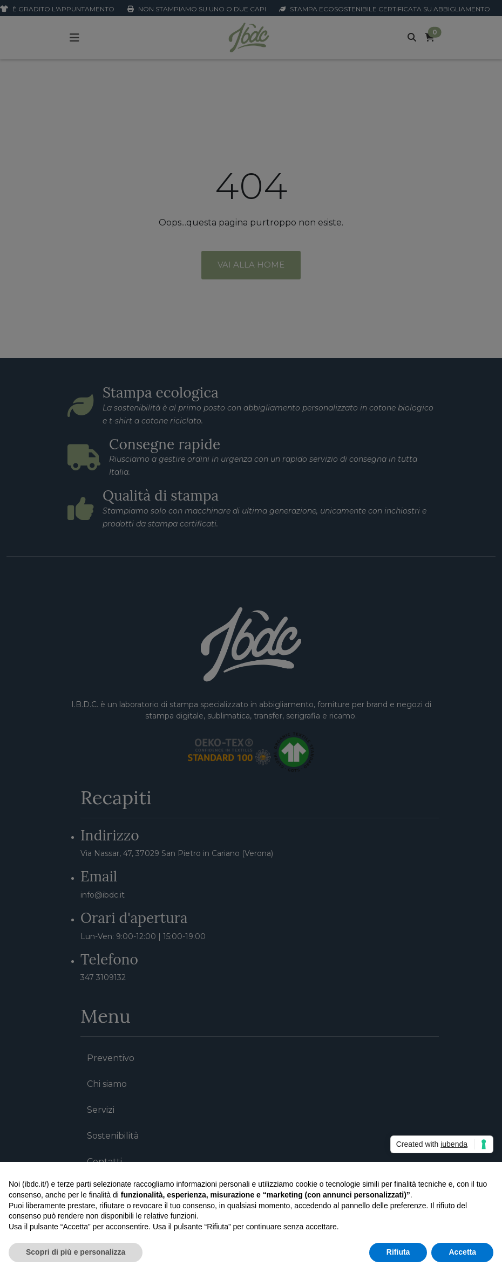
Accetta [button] (462, 1252)
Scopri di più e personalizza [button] (75, 1252)
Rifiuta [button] (398, 1252)
